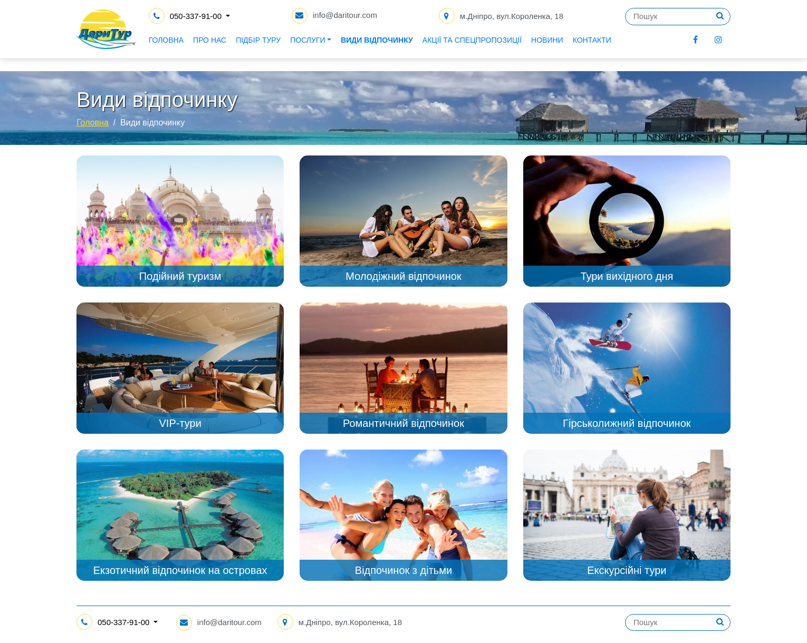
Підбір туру (292, 47)
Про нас (243, 47)
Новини (580, 47)
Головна (199, 47)
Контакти (625, 47)
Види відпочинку (410, 47)
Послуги (341, 47)
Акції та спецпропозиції (505, 47)
